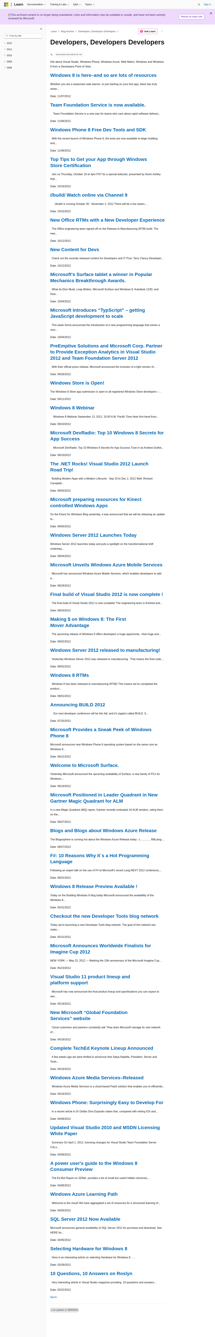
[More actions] (162, 31)
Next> (53, 1297)
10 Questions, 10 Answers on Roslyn (91, 1273)
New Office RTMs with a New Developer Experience (107, 220)
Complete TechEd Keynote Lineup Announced (101, 1048)
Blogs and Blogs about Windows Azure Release (103, 830)
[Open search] (199, 5)
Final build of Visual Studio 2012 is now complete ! (106, 594)
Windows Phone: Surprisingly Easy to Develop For (106, 1102)
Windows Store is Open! (77, 383)
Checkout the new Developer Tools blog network (104, 916)
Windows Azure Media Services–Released (97, 1077)
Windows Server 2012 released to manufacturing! (105, 650)
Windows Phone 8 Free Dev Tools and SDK (98, 129)
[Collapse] (41, 29)
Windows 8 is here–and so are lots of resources (103, 75)
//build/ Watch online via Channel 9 (88, 195)
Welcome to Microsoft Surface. (84, 765)
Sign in (207, 4)
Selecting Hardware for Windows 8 (88, 1248)
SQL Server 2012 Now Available (85, 1219)
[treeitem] (23, 43)
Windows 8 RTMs (69, 675)
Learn (54, 31)
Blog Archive (67, 31)
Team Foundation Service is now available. (97, 105)
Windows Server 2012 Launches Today (93, 535)
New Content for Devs (74, 249)
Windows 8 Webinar (72, 407)
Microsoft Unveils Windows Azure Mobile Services (106, 564)
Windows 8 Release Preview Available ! (93, 886)
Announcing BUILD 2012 (77, 704)
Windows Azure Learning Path (84, 1194)
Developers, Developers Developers (97, 31)
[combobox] (23, 36)
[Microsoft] (6, 4)
